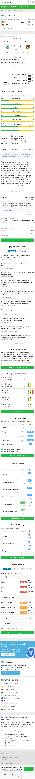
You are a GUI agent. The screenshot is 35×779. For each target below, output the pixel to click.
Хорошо (29, 769)
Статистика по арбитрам (13, 736)
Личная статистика (11, 744)
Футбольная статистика (12, 746)
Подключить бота (10, 673)
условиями (19, 770)
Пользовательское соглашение (10, 757)
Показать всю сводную (17, 455)
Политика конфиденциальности (10, 756)
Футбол (3, 10)
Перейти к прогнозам (17, 66)
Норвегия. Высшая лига (12, 10)
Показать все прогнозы (17, 240)
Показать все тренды (17, 518)
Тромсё (28, 42)
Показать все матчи (17, 412)
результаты (17, 735)
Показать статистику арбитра (17, 367)
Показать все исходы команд (17, 633)
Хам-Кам (7, 42)
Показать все (17, 133)
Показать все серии (17, 557)
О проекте (4, 759)
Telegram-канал (7, 763)
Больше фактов (17, 343)
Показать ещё (8, 211)
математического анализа (22, 740)
